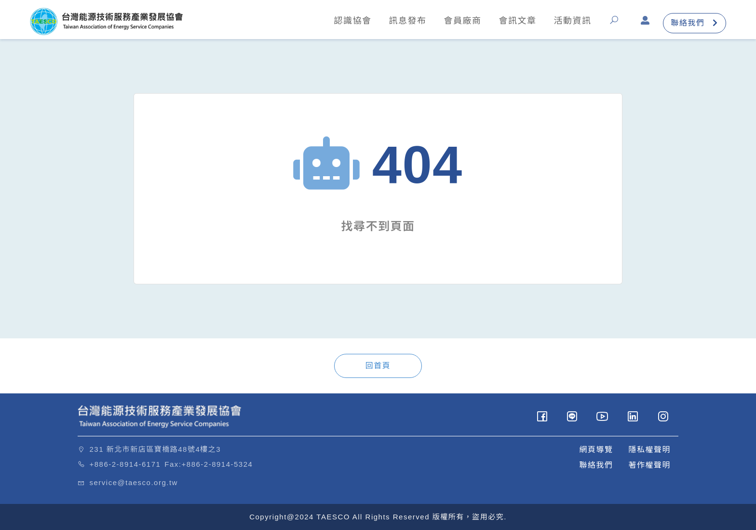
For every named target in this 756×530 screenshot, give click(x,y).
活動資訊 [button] (571, 21)
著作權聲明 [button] (649, 465)
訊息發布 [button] (406, 21)
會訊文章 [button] (516, 21)
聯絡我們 (693, 23)
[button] (615, 23)
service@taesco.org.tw (134, 482)
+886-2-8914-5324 (217, 464)
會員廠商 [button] (461, 21)
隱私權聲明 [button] (649, 450)
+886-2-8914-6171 (125, 464)
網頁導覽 (596, 450)
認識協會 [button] (351, 21)
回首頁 (378, 366)
